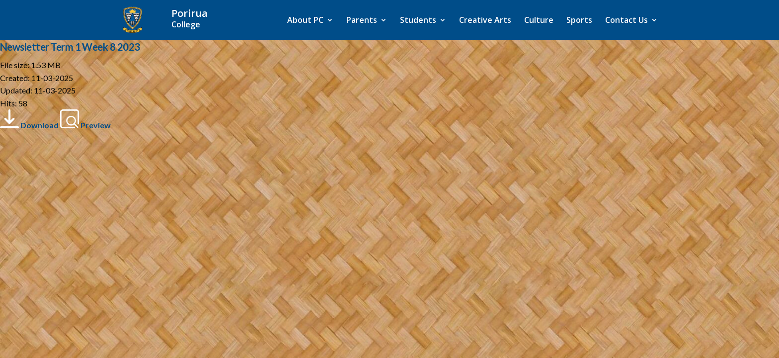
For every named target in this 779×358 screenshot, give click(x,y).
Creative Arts (485, 20)
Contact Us (626, 20)
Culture (538, 20)
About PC (305, 20)
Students (418, 20)
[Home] (209, 18)
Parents (361, 20)
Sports (579, 20)
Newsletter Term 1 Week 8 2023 (70, 47)
